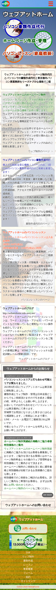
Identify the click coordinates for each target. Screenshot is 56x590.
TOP (28, 552)
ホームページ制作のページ (18, 488)
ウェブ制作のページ (39, 151)
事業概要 (28, 569)
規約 (28, 577)
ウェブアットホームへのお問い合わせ (28, 505)
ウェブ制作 (28, 556)
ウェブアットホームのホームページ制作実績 (28, 448)
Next (52, 36)
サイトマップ (28, 581)
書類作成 (28, 560)
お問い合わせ (16, 484)
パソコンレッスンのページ (35, 299)
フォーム (28, 573)
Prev (3, 36)
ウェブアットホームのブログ (34, 359)
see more (47, 494)
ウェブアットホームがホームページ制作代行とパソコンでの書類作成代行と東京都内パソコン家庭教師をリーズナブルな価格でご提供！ (28, 80)
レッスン (28, 564)
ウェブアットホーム (31, 519)
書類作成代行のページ (38, 223)
